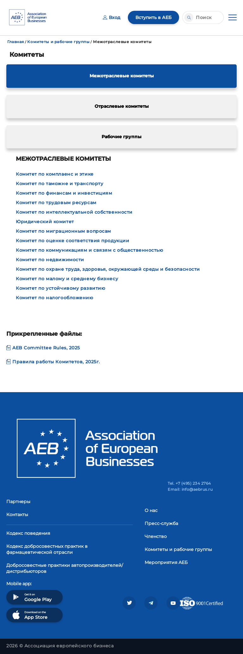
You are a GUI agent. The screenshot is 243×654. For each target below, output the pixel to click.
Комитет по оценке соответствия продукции (72, 240)
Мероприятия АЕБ (166, 562)
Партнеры (18, 501)
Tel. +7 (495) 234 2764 (189, 483)
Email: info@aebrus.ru (190, 489)
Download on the (29, 615)
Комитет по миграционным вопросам (63, 231)
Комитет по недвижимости (50, 259)
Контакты (17, 514)
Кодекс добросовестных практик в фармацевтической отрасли (47, 549)
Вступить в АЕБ (153, 17)
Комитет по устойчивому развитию (60, 288)
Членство (156, 536)
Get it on (31, 597)
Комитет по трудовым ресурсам (56, 202)
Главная (15, 41)
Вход (111, 17)
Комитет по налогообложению (54, 298)
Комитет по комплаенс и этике (55, 174)
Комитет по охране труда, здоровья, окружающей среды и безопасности (108, 269)
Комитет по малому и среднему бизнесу (67, 279)
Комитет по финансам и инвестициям (64, 193)
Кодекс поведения (28, 533)
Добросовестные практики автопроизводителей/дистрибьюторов (64, 568)
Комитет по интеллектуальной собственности (74, 212)
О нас (151, 510)
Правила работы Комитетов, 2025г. (53, 362)
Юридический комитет (45, 221)
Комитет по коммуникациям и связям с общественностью (89, 250)
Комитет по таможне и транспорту (59, 183)
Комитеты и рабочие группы (58, 41)
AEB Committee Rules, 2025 (43, 348)
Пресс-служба (161, 523)
